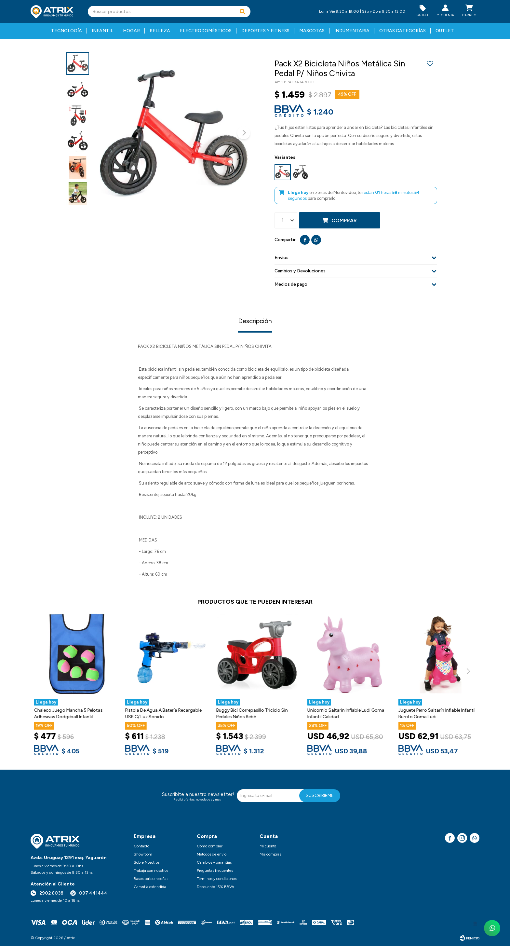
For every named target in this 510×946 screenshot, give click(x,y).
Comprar (344, 220)
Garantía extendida (150, 886)
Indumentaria (351, 31)
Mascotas (312, 31)
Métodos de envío (211, 854)
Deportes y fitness (265, 31)
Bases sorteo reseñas (151, 878)
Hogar (131, 31)
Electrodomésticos (206, 31)
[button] (242, 11)
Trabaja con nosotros (151, 870)
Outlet (445, 31)
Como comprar (209, 846)
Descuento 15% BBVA (215, 886)
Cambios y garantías (214, 862)
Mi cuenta (268, 846)
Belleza (160, 31)
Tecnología (66, 31)
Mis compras (270, 854)
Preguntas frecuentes (215, 870)
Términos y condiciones (216, 878)
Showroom (143, 854)
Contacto (141, 846)
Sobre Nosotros (146, 862)
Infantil (102, 31)
